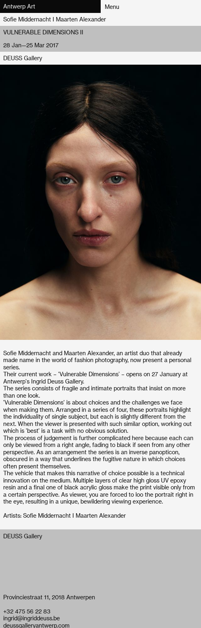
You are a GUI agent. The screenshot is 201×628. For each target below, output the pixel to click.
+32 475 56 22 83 (27, 611)
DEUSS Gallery (22, 58)
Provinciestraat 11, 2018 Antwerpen (49, 597)
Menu (112, 6)
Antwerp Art (19, 6)
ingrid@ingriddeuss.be (31, 618)
